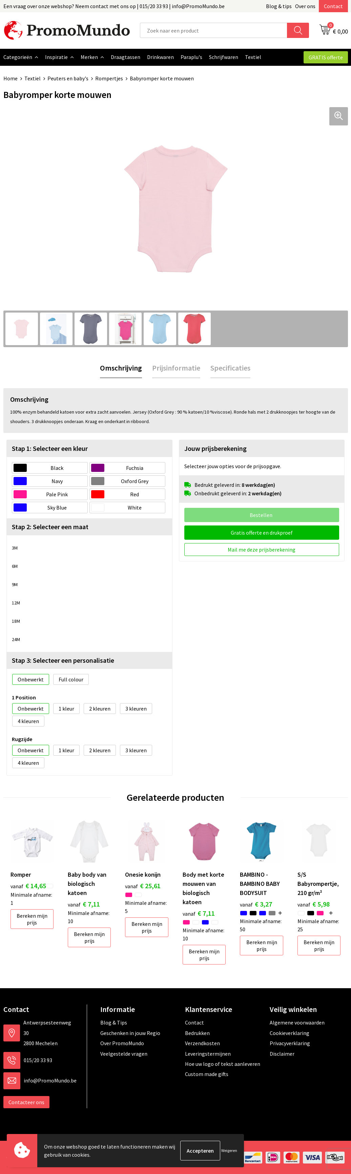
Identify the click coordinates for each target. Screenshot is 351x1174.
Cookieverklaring (289, 1032)
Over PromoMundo (122, 1042)
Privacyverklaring (290, 1042)
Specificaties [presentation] (230, 367)
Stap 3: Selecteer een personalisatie (63, 660)
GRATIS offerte (326, 57)
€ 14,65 (28, 885)
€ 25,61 (143, 885)
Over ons (305, 6)
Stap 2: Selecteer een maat (50, 526)
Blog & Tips (113, 1022)
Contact (333, 6)
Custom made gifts (206, 1073)
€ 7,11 (84, 903)
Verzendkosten (202, 1042)
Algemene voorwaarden (297, 1022)
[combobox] (213, 30)
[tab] (121, 368)
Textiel (32, 78)
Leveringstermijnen (208, 1053)
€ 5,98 (313, 903)
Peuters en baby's (67, 78)
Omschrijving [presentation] (121, 367)
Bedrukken (197, 1032)
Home (10, 78)
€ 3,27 (256, 903)
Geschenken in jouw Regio (130, 1032)
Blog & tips (279, 6)
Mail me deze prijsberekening (261, 549)
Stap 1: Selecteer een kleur (50, 448)
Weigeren (229, 1150)
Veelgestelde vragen (123, 1053)
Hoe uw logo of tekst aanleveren (222, 1063)
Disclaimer (282, 1053)
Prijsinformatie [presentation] (176, 367)
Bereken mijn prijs (32, 919)
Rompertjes (109, 78)
